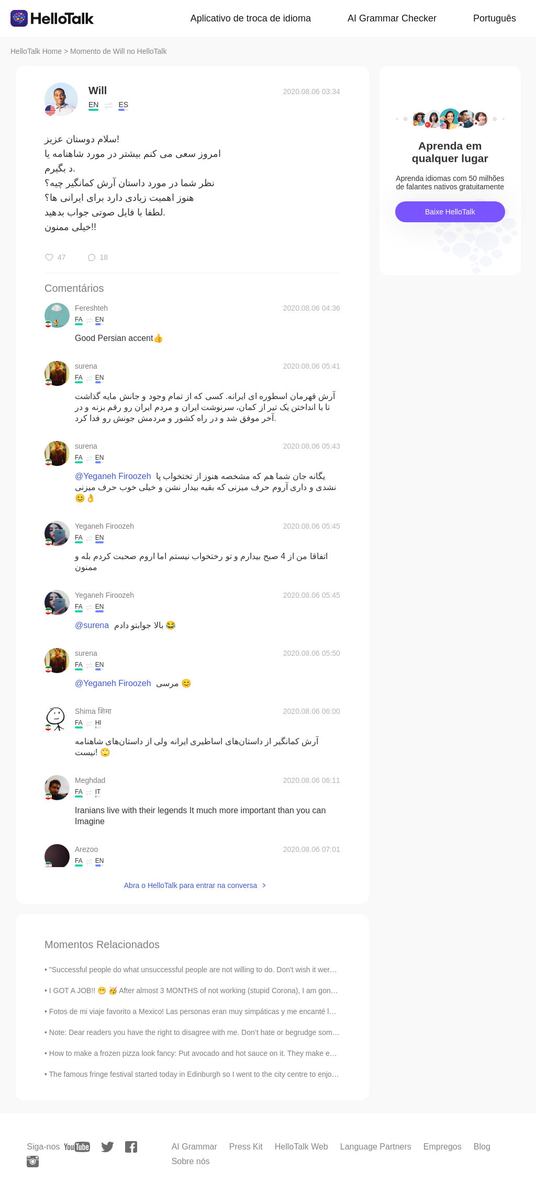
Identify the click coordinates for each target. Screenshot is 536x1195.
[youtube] (77, 1147)
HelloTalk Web (301, 1146)
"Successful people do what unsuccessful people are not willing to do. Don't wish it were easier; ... (207, 969)
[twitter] (107, 1147)
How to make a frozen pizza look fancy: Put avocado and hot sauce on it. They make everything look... (215, 1053)
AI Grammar (194, 1146)
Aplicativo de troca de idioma (251, 18)
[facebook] (131, 1147)
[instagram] (33, 1161)
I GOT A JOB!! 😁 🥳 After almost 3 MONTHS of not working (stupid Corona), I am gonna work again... (216, 990)
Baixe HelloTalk (450, 212)
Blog (482, 1146)
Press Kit (246, 1146)
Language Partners (375, 1146)
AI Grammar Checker (392, 18)
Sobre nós (191, 1161)
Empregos (442, 1146)
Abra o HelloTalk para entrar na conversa (190, 885)
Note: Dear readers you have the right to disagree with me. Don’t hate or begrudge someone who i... (211, 1032)
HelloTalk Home (36, 51)
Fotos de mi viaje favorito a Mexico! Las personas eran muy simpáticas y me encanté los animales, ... (213, 1011)
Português (494, 18)
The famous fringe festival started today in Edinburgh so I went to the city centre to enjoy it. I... (201, 1074)
